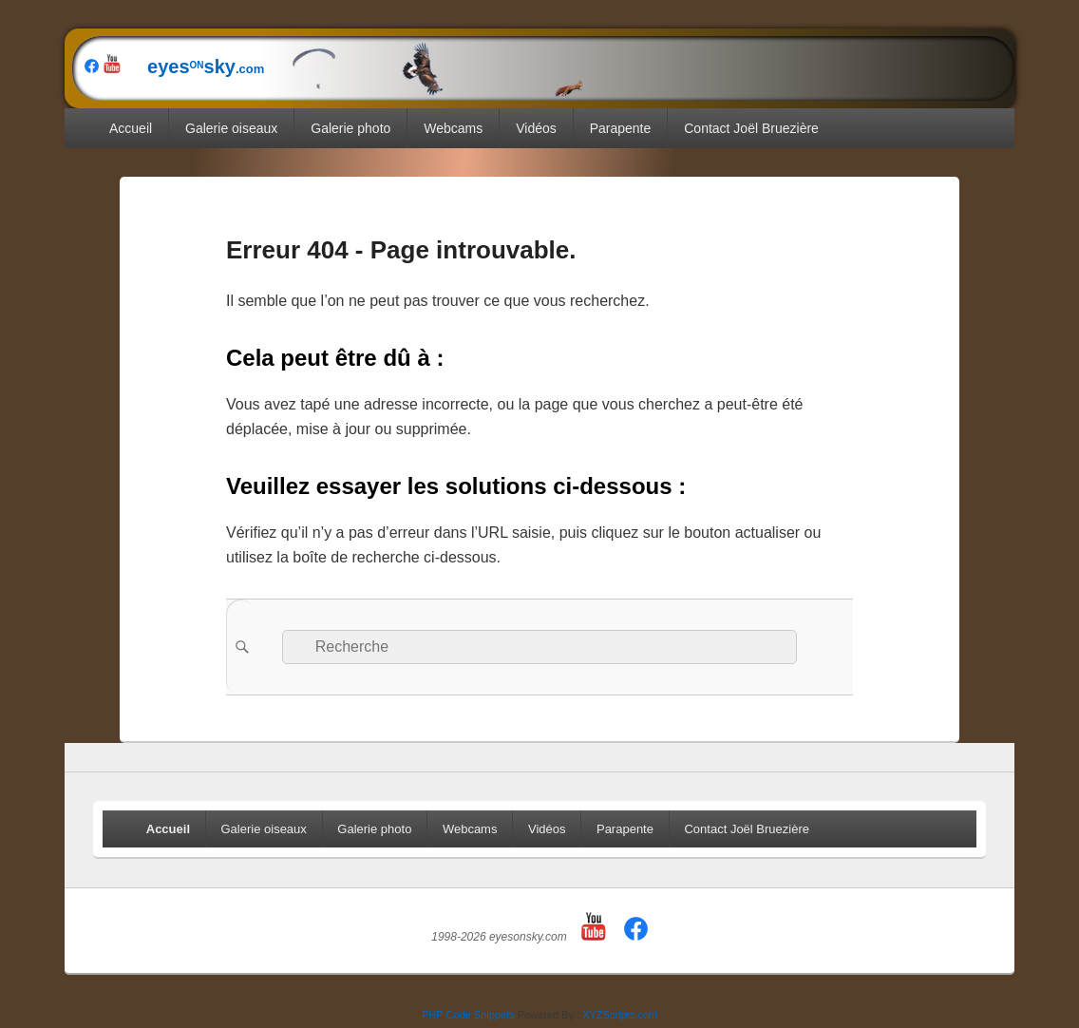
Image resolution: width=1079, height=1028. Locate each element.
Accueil (130, 128)
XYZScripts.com (619, 1014)
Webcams (453, 128)
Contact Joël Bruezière (751, 128)
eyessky (355, 66)
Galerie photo (350, 128)
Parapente (621, 128)
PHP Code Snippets (468, 1014)
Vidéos (536, 128)
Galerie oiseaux (231, 128)
